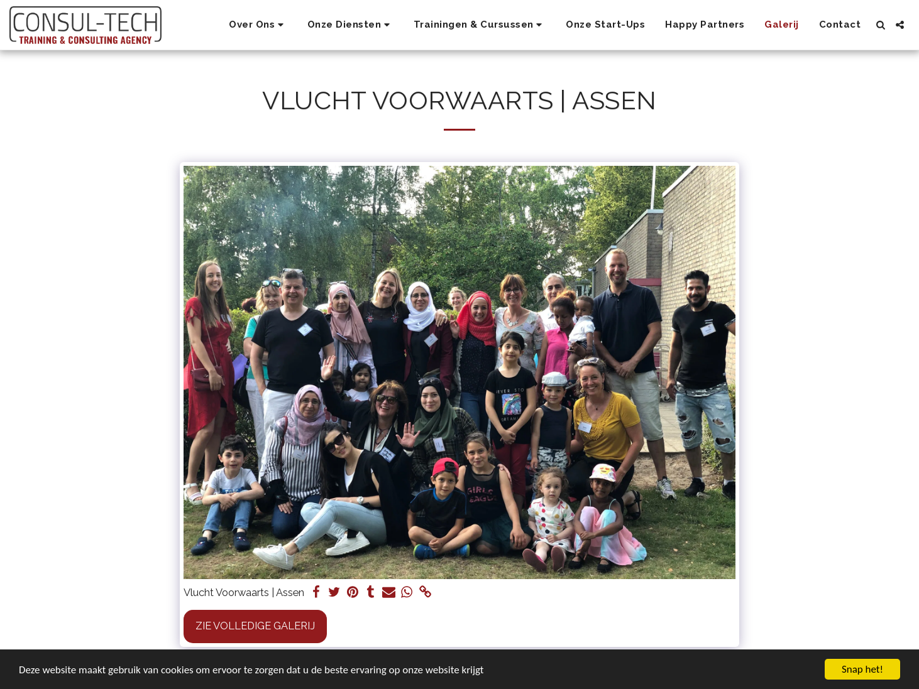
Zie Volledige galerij (255, 625)
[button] (258, 25)
